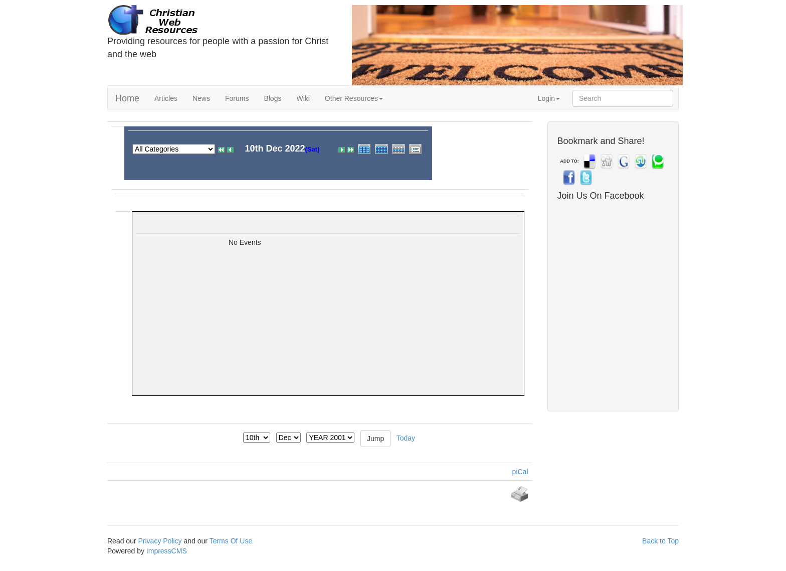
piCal (520, 472)
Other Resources (354, 98)
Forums (237, 98)
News (201, 98)
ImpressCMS (166, 551)
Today (406, 438)
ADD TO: (569, 161)
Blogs (272, 98)
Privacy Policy (159, 541)
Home (127, 98)
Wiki (302, 98)
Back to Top (660, 541)
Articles (165, 98)
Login (549, 98)
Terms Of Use (231, 541)
